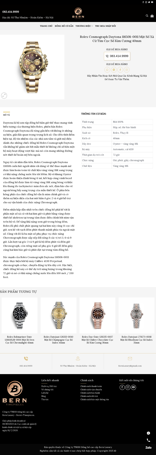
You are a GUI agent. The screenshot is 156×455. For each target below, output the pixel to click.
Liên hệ (44, 393)
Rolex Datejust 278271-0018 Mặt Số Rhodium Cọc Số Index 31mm (136, 339)
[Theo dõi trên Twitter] (149, 2)
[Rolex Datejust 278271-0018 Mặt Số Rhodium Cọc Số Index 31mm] (136, 315)
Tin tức (45, 399)
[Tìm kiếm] (147, 16)
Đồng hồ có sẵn (64, 26)
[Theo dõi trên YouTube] (152, 2)
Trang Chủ (46, 26)
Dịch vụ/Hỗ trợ (49, 386)
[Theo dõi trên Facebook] (143, 2)
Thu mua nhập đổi (105, 26)
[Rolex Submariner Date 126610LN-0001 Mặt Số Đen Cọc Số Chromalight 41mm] (19, 315)
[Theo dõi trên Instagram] (146, 2)
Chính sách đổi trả (89, 396)
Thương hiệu (84, 26)
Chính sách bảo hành (90, 393)
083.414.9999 (10, 12)
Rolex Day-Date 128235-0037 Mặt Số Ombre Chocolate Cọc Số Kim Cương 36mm (97, 339)
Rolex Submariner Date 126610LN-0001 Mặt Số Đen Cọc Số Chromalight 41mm (19, 339)
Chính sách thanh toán (91, 386)
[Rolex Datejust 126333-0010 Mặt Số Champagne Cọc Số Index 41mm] (59, 315)
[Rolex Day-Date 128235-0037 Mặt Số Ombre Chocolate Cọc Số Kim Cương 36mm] (97, 315)
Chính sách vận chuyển (91, 389)
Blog (43, 396)
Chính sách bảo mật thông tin (94, 399)
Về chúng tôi (47, 389)
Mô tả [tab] (6, 115)
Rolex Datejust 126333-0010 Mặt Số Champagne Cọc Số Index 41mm (58, 339)
